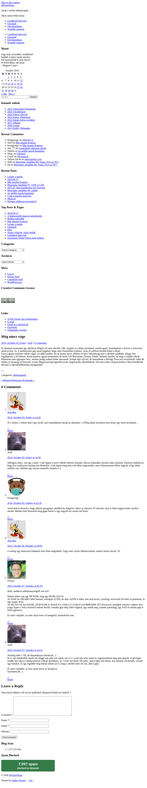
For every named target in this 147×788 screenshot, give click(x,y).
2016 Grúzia (13, 125)
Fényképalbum (14, 26)
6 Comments (40, 343)
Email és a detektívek (17, 324)
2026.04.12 (27, 140)
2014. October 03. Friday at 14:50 (24, 457)
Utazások (12, 23)
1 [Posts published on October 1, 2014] (8, 77)
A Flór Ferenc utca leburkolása (22, 319)
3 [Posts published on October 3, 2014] (14, 77)
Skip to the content (10, 2)
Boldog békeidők (15, 218)
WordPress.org (14, 282)
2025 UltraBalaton (16, 111)
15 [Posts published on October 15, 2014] (9, 84)
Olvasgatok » (27, 380)
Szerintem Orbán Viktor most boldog (25, 238)
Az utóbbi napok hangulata (31, 151)
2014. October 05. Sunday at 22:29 (24, 503)
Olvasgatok (22, 156)
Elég (9, 229)
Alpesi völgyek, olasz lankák (21, 232)
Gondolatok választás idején (32, 148)
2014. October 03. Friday (13, 343)
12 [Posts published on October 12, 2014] (21, 80)
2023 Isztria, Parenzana (18, 117)
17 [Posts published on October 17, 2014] (15, 84)
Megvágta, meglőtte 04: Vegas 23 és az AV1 (37, 162)
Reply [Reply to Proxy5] (10, 623)
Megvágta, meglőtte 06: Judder (22, 190)
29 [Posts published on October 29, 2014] (9, 90)
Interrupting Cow (33, 159)
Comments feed (15, 279)
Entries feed (13, 276)
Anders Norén (18, 784)
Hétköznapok (19, 375)
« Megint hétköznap (11, 380)
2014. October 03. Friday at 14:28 (24, 417)
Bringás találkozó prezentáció (21, 201)
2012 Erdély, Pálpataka (18, 128)
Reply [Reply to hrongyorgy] (10, 519)
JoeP (30, 343)
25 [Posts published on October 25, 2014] (18, 87)
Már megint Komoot (26, 142)
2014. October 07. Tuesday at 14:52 (24, 650)
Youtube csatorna (15, 29)
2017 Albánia (14, 122)
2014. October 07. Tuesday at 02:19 (24, 586)
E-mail (10, 321)
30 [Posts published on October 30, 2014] (12, 90)
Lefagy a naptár (15, 176)
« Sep (4, 93)
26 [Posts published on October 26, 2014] (21, 87)
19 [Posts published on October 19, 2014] (21, 84)
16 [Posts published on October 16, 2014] (12, 84)
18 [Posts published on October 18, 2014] (18, 84)
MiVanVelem (7, 5)
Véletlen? (21, 153)
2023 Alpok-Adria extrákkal (21, 120)
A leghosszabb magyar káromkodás (24, 216)
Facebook (12, 327)
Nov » (12, 93)
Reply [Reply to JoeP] (10, 476)
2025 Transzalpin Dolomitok (21, 109)
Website (5, 735)
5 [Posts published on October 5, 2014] (20, 77)
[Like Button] (2, 370)
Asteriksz (11, 412)
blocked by (28, 769)
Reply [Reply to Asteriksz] (10, 430)
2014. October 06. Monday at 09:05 (24, 546)
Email (5, 729)
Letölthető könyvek (16, 21)
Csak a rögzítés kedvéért (19, 196)
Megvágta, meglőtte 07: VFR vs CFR (25, 185)
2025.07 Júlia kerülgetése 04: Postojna (26, 187)
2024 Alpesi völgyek (17, 114)
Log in (10, 274)
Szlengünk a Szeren (17, 330)
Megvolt (11, 198)
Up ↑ (31, 784)
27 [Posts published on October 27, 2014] (3, 90)
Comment (7, 718)
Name (5, 724)
